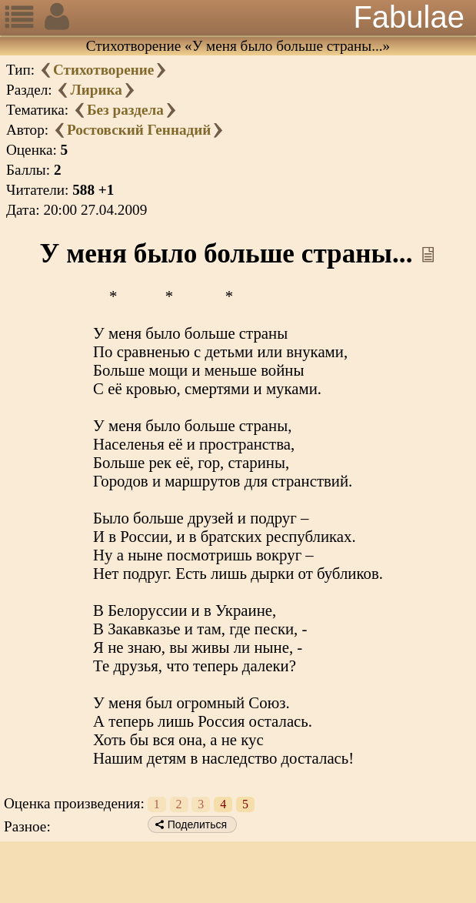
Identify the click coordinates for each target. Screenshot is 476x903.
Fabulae (408, 17)
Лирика (95, 90)
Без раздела (125, 110)
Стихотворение (103, 70)
